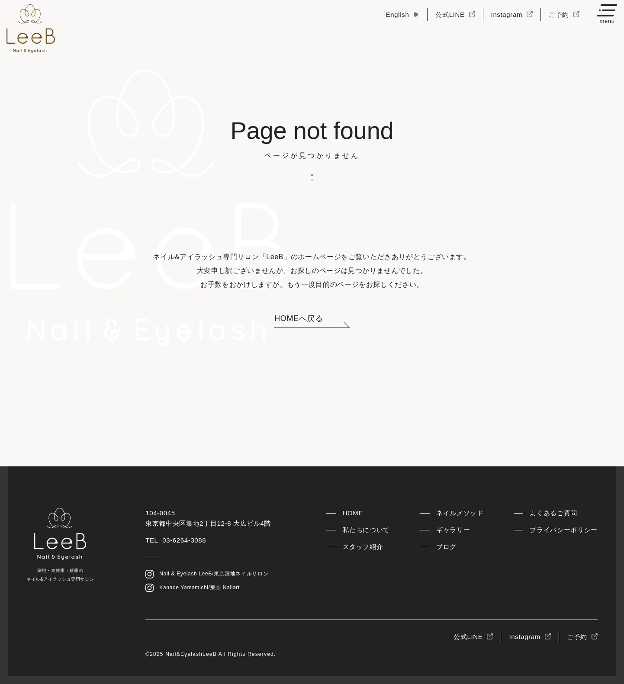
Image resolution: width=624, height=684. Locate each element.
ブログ (446, 546)
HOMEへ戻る (298, 318)
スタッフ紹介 (363, 546)
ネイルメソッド (459, 513)
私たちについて (366, 529)
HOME (353, 513)
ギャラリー (453, 529)
